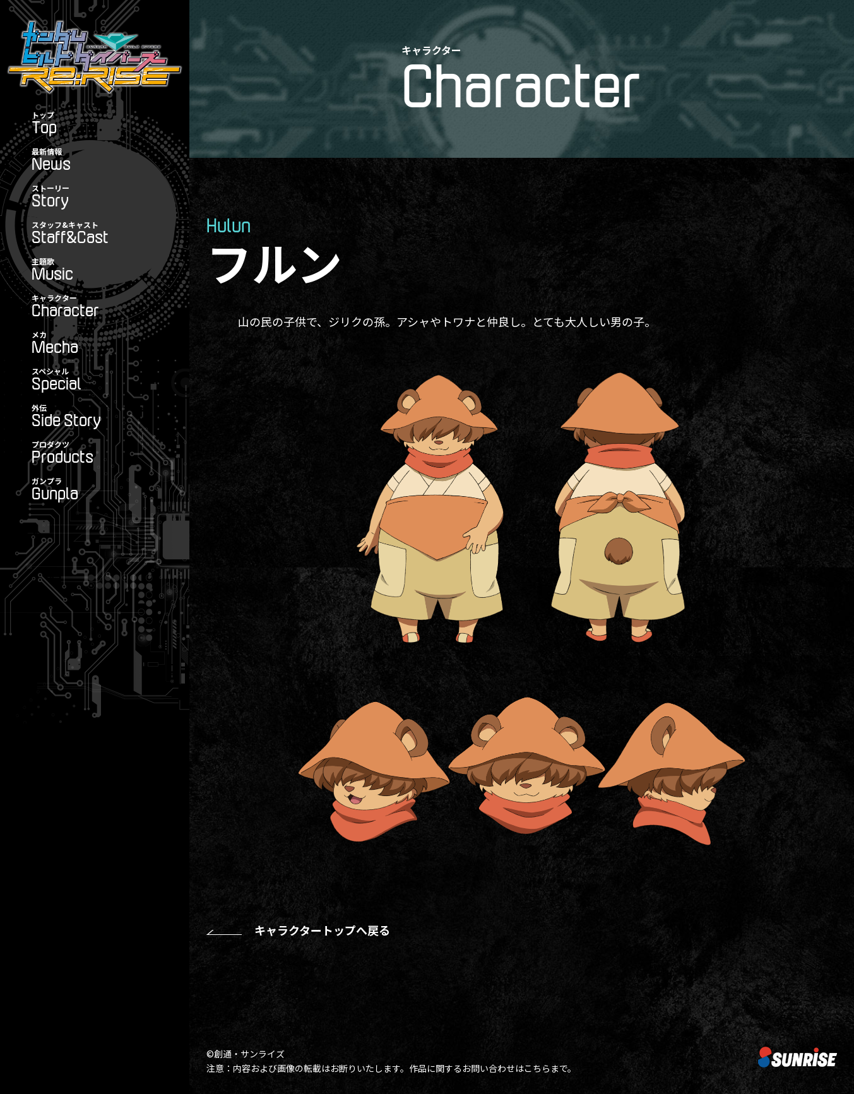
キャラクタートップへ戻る (322, 930)
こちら (537, 1068)
